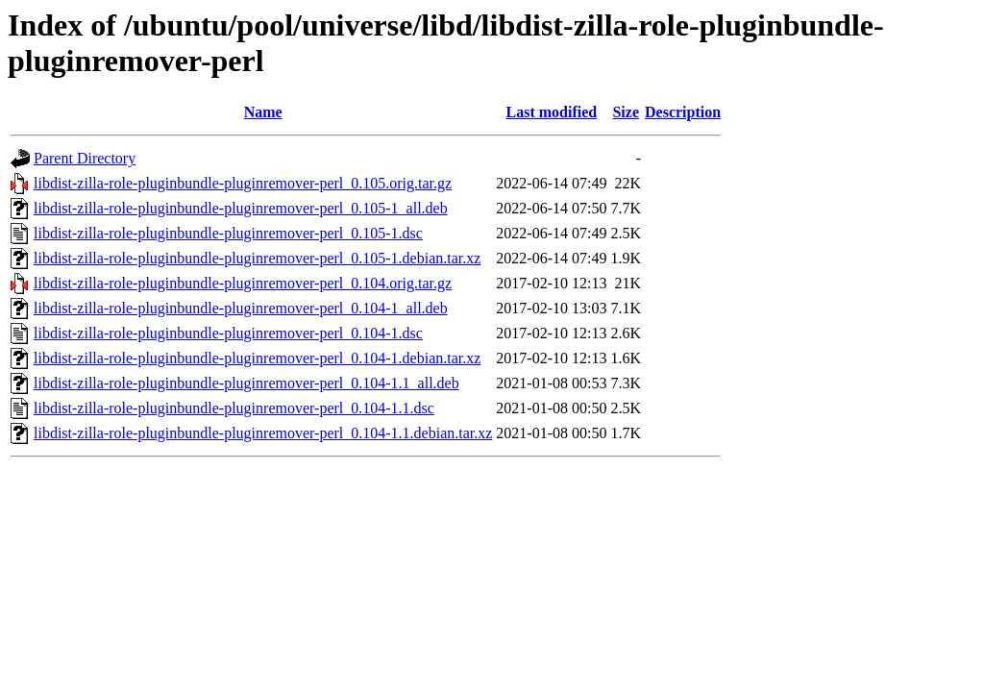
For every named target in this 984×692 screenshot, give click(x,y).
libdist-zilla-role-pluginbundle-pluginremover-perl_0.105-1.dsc (228, 233)
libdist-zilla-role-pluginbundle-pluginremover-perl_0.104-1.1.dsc (234, 408)
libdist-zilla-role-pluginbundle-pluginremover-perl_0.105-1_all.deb (241, 208)
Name (263, 112)
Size (625, 112)
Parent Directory (84, 158)
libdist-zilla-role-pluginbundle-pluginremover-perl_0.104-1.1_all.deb (246, 383)
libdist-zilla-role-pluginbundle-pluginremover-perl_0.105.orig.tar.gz (243, 183)
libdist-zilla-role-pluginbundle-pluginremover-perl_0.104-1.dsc (228, 333)
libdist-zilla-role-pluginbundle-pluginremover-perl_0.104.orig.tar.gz (243, 283)
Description (683, 112)
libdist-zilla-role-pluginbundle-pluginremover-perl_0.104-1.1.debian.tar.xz (263, 433)
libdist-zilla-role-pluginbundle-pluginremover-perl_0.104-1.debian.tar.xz (257, 358)
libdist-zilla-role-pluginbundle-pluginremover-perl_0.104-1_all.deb (241, 308)
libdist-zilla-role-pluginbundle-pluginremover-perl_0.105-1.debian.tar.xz (257, 258)
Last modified (552, 112)
